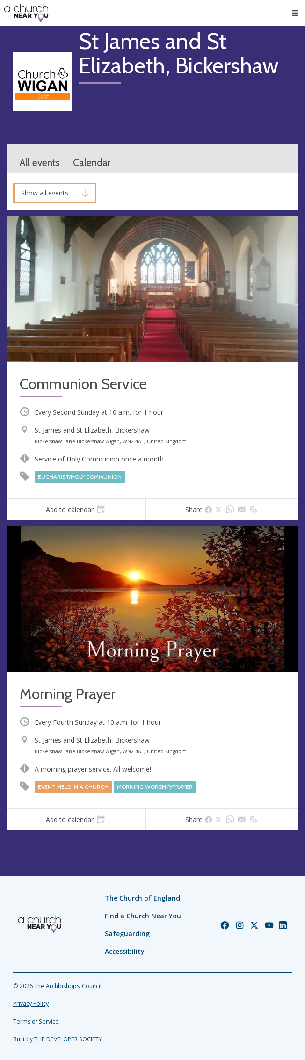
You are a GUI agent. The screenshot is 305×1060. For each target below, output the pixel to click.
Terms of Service (36, 1021)
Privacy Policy (31, 1004)
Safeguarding (127, 933)
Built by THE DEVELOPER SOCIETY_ (58, 1039)
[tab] (76, 509)
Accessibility (125, 951)
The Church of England (142, 898)
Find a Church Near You (143, 915)
